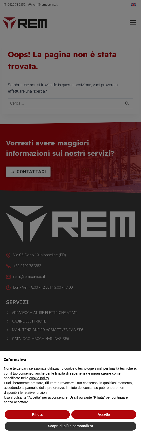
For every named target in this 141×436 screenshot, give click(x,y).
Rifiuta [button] (37, 414)
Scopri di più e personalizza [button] (70, 426)
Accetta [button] (104, 414)
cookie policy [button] (39, 378)
